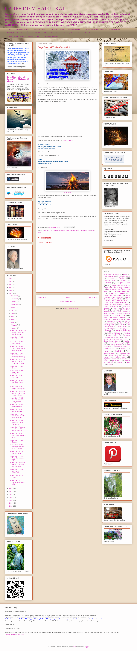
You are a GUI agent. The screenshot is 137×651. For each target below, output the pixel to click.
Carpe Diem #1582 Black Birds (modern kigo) (17, 435)
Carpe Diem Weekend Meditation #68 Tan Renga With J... (17, 393)
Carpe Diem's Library (57, 29)
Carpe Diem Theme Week (113, 304)
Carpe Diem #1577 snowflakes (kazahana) (16, 471)
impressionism (109, 353)
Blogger (86, 647)
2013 (11, 503)
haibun (123, 348)
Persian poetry (109, 328)
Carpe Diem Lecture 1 (22, 29)
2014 (11, 500)
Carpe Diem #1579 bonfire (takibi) (16, 452)
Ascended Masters (124, 276)
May (12, 316)
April (12, 319)
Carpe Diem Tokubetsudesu (117, 305)
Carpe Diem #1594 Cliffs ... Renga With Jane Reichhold (17, 348)
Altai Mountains (109, 276)
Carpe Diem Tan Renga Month (117, 298)
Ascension (111, 278)
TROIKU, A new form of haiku (16, 33)
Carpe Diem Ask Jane (119, 285)
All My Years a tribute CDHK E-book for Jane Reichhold (103, 29)
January (13, 328)
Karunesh (107, 319)
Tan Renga (112, 335)
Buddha (123, 280)
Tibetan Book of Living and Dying (115, 339)
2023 (11, 282)
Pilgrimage (107, 330)
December (14, 296)
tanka (92, 230)
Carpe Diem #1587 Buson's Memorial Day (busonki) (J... (17, 400)
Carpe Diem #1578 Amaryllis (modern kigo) (17, 458)
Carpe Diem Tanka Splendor (115, 302)
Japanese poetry (75, 230)
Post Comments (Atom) (71, 308)
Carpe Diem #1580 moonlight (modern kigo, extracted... (17, 446)
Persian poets (122, 328)
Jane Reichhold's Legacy (114, 317)
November (14, 299)
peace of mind (116, 361)
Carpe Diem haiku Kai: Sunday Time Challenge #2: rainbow (18, 79)
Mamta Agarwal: (68, 140)
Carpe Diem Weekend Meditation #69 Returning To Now (17, 361)
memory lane (113, 355)
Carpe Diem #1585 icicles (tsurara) (16, 410)
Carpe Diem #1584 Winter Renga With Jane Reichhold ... (17, 416)
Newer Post (42, 297)
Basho (121, 278)
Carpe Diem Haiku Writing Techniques (117, 288)
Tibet (125, 337)
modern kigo (120, 357)
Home (9, 29)
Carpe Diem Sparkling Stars (121, 291)
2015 (11, 497)
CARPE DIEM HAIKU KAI (34, 8)
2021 (11, 287)
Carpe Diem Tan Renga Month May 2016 (117, 300)
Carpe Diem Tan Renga (112, 295)
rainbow (119, 362)
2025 (11, 279)
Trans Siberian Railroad (112, 341)
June (12, 313)
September (14, 304)
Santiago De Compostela (121, 332)
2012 (11, 506)
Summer (127, 334)
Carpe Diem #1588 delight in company (17, 387)
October (13, 302)
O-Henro (121, 325)
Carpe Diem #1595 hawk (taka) (16, 343)
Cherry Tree (117, 308)
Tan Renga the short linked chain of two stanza (78, 33)
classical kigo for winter (58, 230)
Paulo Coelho (122, 326)
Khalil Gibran (118, 319)
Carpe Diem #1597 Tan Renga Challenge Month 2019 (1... (18, 332)
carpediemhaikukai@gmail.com (14, 634)
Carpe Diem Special (116, 293)
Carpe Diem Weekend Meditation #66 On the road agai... (17, 464)
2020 (11, 290)
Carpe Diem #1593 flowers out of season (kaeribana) (17, 355)
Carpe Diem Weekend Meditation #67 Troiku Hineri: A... (17, 429)
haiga (106, 351)
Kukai (128, 319)
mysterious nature (110, 359)
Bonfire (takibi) (67, 192)
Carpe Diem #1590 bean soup (16, 376)
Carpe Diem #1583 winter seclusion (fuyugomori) (16, 422)
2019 (11, 293)
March (13, 322)
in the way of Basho (123, 353)
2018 (11, 488)
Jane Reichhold (119, 315)
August (13, 307)
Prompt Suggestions (51, 36)
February (14, 325)
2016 (11, 494)
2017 (11, 491)
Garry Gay (114, 310)
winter (39, 232)
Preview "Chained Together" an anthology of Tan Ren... (24, 36)
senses (109, 364)
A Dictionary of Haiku (111, 274)
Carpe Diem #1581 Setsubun (16, 441)
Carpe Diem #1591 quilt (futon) (16, 372)
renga (128, 362)
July (12, 310)
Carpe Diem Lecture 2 (40, 29)
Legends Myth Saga (114, 321)
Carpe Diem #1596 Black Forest (16, 338)
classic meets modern (120, 346)
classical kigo (109, 348)
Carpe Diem (46, 230)
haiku (67, 230)
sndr (74, 647)
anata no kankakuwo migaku (116, 343)
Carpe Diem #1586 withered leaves (16, 405)
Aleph (125, 274)
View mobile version (67, 301)
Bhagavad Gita (109, 280)
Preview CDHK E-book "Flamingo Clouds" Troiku (45, 33)
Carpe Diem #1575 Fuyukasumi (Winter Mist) (17, 482)
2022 (11, 284)
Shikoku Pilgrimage (114, 334)
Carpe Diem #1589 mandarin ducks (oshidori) (16, 382)
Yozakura (127, 341)
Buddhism (107, 283)
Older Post (93, 297)
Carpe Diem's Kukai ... (75, 29)
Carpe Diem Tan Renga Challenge (117, 296)
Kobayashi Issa (85, 230)
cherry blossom (116, 345)
